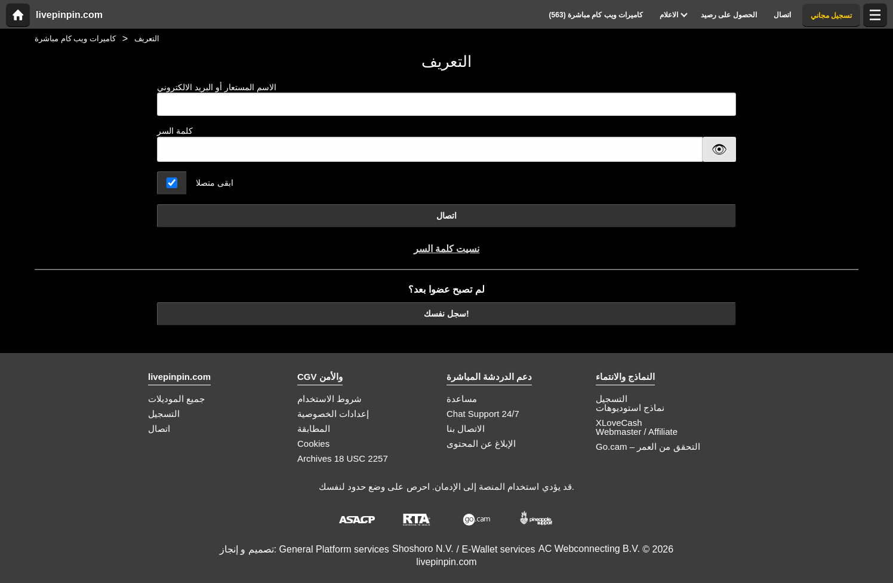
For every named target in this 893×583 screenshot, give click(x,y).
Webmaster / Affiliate (637, 431)
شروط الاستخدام (329, 399)
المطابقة (313, 429)
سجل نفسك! (446, 313)
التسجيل (164, 414)
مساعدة (461, 399)
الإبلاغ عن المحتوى (481, 443)
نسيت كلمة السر (447, 249)
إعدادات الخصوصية (333, 414)
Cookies (313, 443)
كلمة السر (175, 131)
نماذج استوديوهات (630, 408)
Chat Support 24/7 (482, 414)
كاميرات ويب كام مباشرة (75, 38)
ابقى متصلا (214, 183)
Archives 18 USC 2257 (342, 458)
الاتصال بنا (465, 429)
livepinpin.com (69, 15)
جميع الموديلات (176, 399)
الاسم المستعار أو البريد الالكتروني (446, 99)
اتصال (446, 215)
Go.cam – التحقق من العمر (648, 446)
